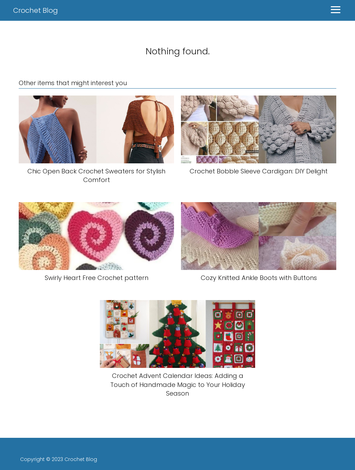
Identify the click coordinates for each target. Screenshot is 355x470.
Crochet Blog (35, 10)
